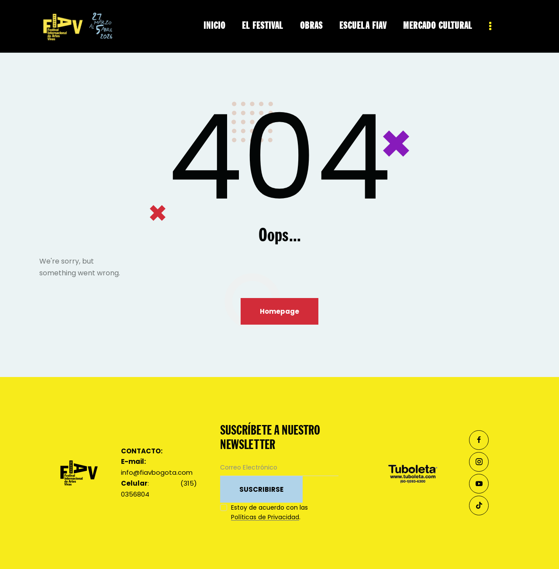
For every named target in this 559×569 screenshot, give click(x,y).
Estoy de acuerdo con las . (269, 512)
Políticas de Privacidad (265, 517)
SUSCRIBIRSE (261, 489)
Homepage (279, 311)
